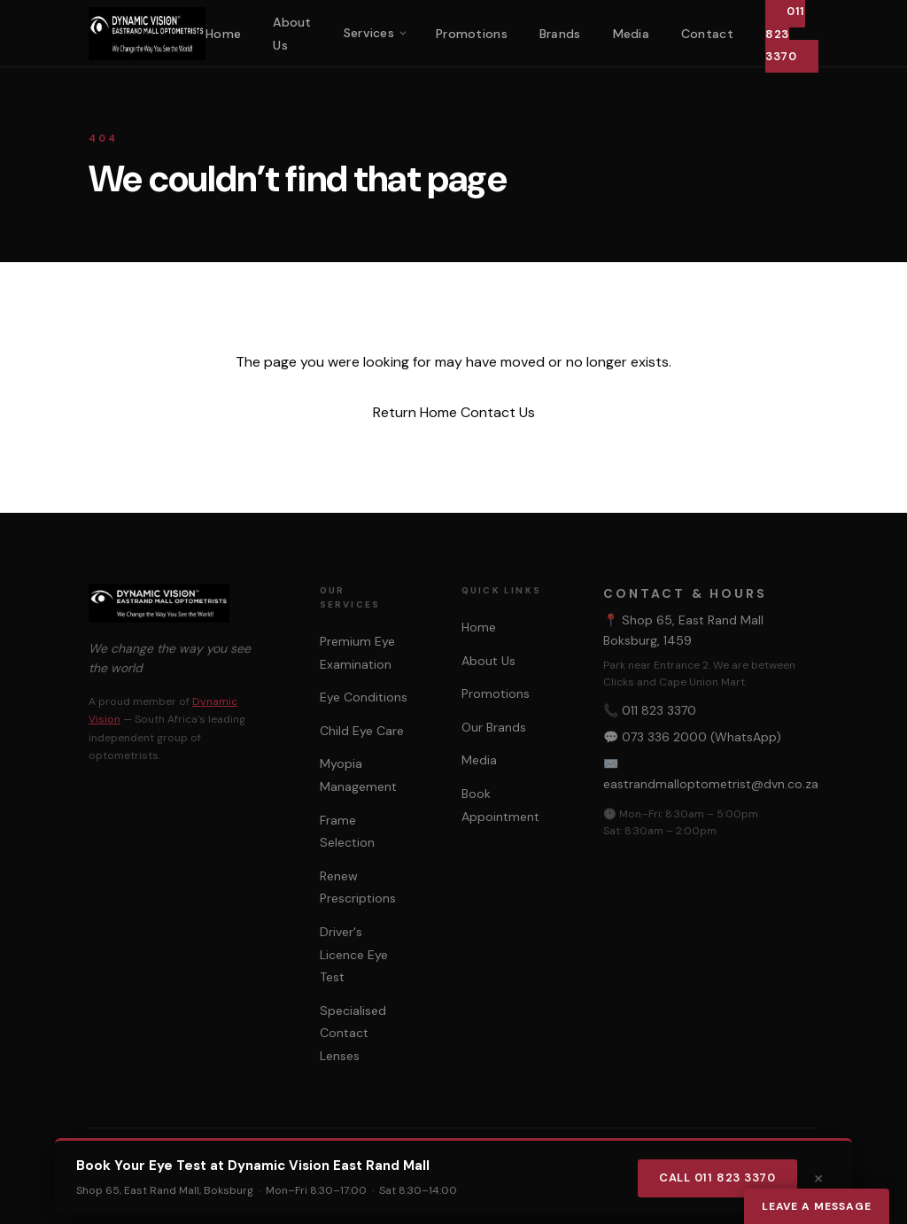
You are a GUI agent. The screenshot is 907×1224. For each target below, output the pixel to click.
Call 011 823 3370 (717, 1177)
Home (223, 34)
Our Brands (493, 727)
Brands (560, 34)
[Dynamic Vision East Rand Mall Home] (147, 33)
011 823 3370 (659, 710)
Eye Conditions (363, 697)
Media (631, 34)
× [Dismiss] (818, 1177)
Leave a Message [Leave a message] (817, 1206)
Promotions (472, 34)
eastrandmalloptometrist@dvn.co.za (710, 784)
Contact (707, 34)
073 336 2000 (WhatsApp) (701, 737)
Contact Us (498, 412)
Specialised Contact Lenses (353, 1033)
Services (369, 33)
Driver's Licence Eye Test (354, 954)
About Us (488, 661)
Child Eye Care (362, 731)
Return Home (415, 412)
